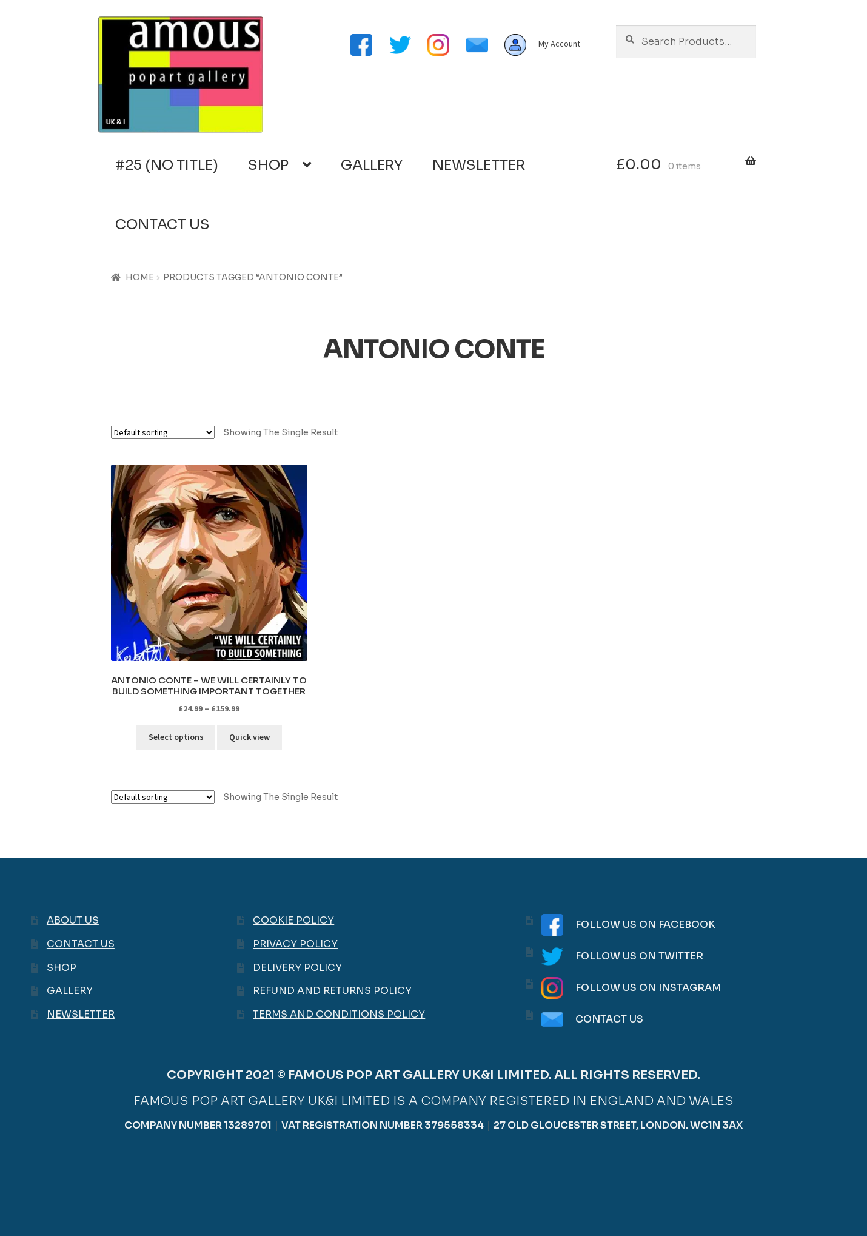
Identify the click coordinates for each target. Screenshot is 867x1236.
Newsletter (478, 165)
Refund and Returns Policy (332, 990)
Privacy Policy (295, 944)
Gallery (372, 165)
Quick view (249, 736)
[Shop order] (163, 432)
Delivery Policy (297, 967)
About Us (73, 920)
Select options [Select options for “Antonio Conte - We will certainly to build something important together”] (176, 736)
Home (140, 277)
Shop (268, 165)
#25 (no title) (166, 165)
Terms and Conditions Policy (339, 1014)
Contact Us (162, 224)
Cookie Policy (293, 920)
